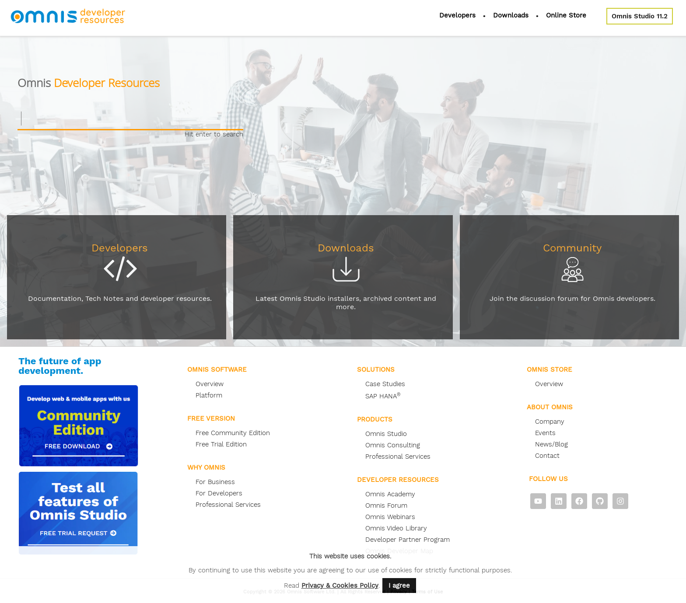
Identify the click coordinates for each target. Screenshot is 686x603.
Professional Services (228, 505)
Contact (547, 456)
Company (549, 421)
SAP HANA (382, 396)
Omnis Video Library (396, 528)
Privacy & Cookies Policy (339, 585)
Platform (209, 395)
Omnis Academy (390, 494)
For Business (215, 482)
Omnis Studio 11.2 (640, 16)
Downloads (510, 15)
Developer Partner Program (407, 540)
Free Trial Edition (221, 444)
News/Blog (551, 444)
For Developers (219, 493)
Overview (210, 384)
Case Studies (385, 384)
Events (545, 433)
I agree (399, 585)
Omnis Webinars (390, 517)
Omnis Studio (386, 434)
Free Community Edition (233, 433)
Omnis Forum (386, 505)
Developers (457, 15)
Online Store (566, 15)
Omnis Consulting (392, 445)
